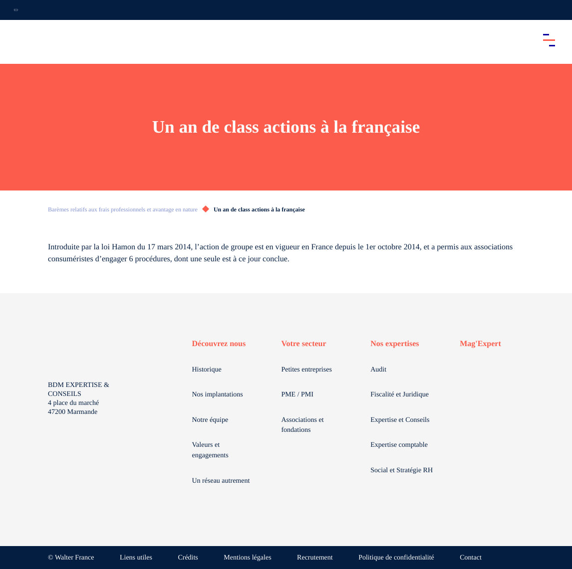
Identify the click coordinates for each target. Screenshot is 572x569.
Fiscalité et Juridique (399, 394)
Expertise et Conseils (399, 420)
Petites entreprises (306, 370)
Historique (207, 370)
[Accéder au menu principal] (549, 40)
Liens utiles (136, 558)
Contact (471, 558)
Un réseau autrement (221, 481)
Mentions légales (247, 558)
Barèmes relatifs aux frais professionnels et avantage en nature (123, 209)
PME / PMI (297, 394)
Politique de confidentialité (396, 558)
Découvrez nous (219, 344)
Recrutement (315, 558)
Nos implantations (217, 394)
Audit (378, 370)
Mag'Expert (480, 344)
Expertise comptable (399, 445)
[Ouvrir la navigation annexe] (16, 10)
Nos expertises (394, 344)
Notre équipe (210, 420)
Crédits (188, 558)
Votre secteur (303, 344)
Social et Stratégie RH (401, 470)
